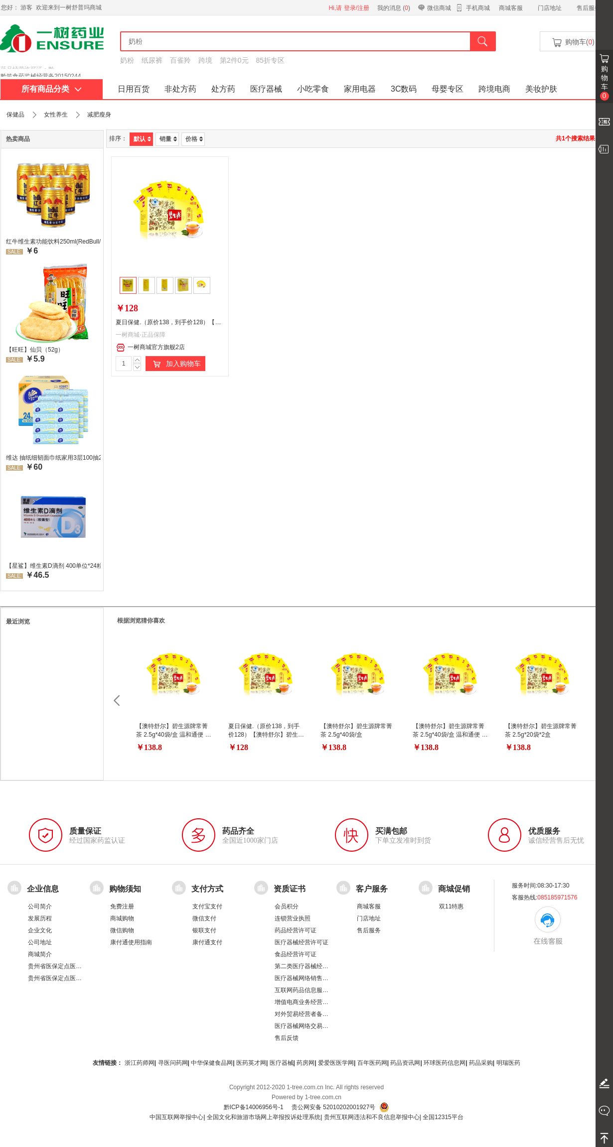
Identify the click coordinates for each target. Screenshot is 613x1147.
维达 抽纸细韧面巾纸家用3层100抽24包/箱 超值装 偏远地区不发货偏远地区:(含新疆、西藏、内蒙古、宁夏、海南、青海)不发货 (53, 457)
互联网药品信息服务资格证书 (313, 990)
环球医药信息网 (444, 1062)
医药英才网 (251, 1062)
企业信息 (43, 889)
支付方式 (207, 889)
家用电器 (360, 89)
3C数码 (404, 89)
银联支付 (204, 930)
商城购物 (122, 918)
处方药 (223, 89)
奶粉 (127, 60)
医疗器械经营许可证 (301, 942)
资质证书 (290, 889)
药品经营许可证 (295, 930)
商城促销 (454, 889)
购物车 (604, 83)
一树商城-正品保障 (140, 334)
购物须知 (125, 889)
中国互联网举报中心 (176, 1117)
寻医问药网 (173, 1062)
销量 (168, 138)
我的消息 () (393, 7)
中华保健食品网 (212, 1062)
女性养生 (56, 114)
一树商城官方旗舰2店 (150, 347)
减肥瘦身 (99, 114)
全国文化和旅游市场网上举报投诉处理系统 (263, 1117)
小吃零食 (313, 89)
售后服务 (589, 7)
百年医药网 (372, 1062)
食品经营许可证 (295, 954)
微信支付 (204, 918)
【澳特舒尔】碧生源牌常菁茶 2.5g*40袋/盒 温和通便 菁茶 (173, 735)
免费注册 (122, 906)
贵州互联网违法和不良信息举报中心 (372, 1117)
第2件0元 (234, 60)
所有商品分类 (51, 89)
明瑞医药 (508, 1062)
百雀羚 (180, 60)
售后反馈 (287, 1037)
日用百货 (134, 89)
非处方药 (180, 89)
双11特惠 (451, 906)
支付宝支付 (207, 906)
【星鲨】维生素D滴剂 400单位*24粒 (53, 565)
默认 (142, 138)
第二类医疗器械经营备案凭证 (313, 966)
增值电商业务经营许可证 (307, 1002)
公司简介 (40, 906)
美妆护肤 (541, 89)
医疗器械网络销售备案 (304, 978)
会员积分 (287, 906)
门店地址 (550, 7)
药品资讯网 (405, 1062)
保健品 (15, 114)
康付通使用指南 (131, 942)
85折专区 (270, 60)
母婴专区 (447, 89)
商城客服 (511, 7)
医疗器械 (266, 89)
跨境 (205, 60)
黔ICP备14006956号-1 (254, 1107)
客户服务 (372, 889)
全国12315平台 (443, 1117)
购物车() (573, 42)
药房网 (305, 1062)
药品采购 (481, 1062)
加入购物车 (175, 364)
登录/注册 (356, 7)
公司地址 (40, 942)
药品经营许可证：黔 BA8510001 (43, 69)
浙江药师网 (139, 1062)
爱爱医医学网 (336, 1062)
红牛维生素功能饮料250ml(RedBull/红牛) (53, 241)
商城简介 (40, 954)
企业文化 (40, 930)
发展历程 (40, 918)
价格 (194, 138)
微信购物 (122, 930)
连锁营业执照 (292, 918)
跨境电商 (494, 89)
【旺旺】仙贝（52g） (35, 349)
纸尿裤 (152, 60)
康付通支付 (207, 942)
